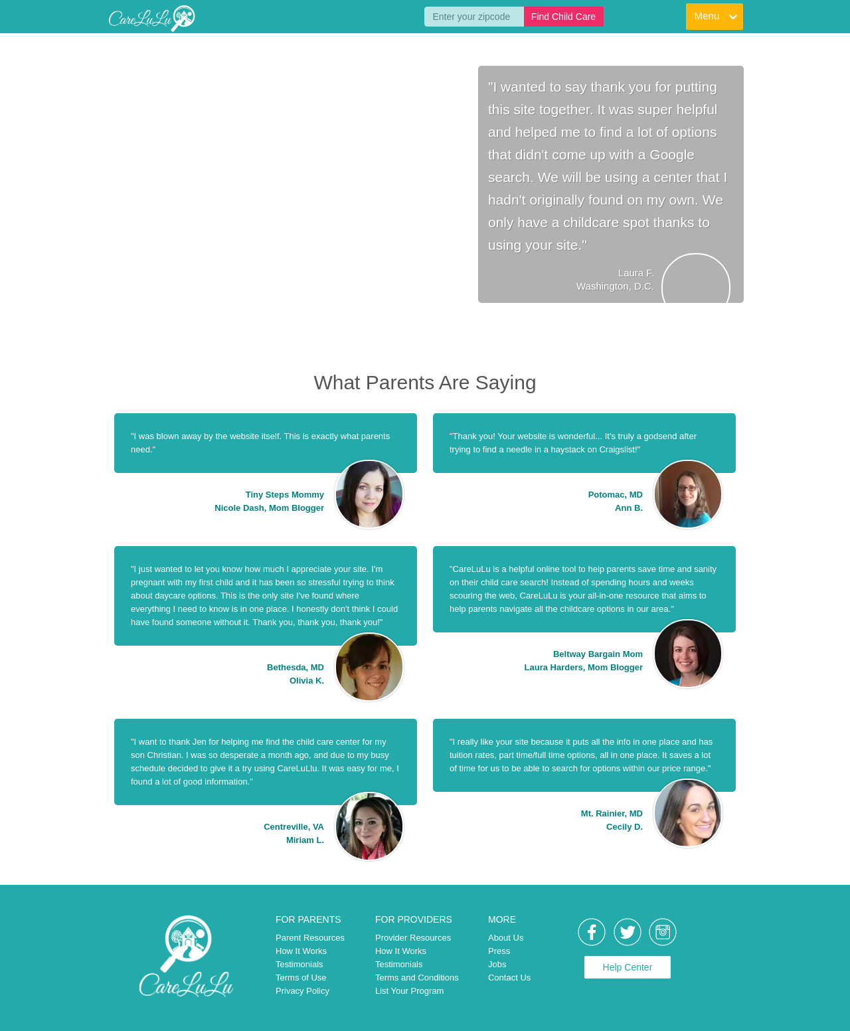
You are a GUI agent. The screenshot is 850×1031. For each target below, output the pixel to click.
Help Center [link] (628, 967)
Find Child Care (563, 16)
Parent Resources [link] (310, 938)
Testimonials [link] (299, 964)
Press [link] (499, 951)
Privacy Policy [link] (302, 991)
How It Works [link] (301, 951)
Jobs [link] (497, 964)
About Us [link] (505, 938)
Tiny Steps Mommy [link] (285, 495)
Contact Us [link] (509, 978)
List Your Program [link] (409, 991)
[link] (151, 18)
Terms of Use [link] (301, 978)
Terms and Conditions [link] (417, 978)
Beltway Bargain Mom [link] (598, 654)
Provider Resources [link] (413, 938)
